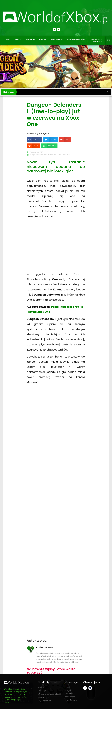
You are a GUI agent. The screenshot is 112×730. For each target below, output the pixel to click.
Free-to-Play (55, 154)
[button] (34, 139)
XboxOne (66, 154)
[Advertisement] (56, 248)
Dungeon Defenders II (39, 154)
